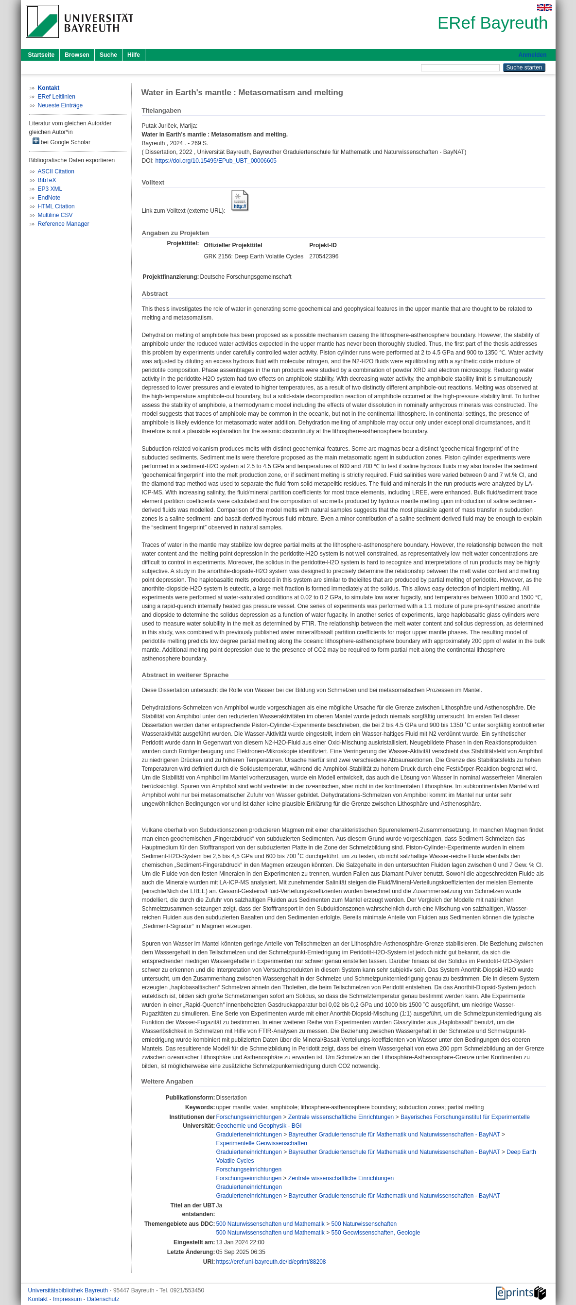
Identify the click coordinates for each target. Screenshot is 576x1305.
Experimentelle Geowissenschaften (261, 1143)
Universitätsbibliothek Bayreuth (69, 1290)
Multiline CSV (55, 215)
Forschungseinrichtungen (248, 1117)
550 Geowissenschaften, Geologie (376, 1232)
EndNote (49, 197)
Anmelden (532, 54)
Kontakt (39, 1299)
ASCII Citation (56, 171)
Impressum (68, 1299)
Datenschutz (103, 1299)
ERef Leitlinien (56, 96)
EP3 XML (50, 189)
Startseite (41, 54)
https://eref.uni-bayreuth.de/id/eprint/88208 (271, 1261)
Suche (108, 54)
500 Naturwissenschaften (364, 1223)
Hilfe (133, 54)
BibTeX (47, 180)
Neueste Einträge (60, 105)
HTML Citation (56, 206)
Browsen (77, 54)
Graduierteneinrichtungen (248, 1134)
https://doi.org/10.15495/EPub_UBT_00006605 (216, 160)
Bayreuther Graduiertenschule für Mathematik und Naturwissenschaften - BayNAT (394, 1134)
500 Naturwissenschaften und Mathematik (270, 1223)
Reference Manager (63, 223)
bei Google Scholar (61, 141)
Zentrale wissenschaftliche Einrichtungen (341, 1117)
